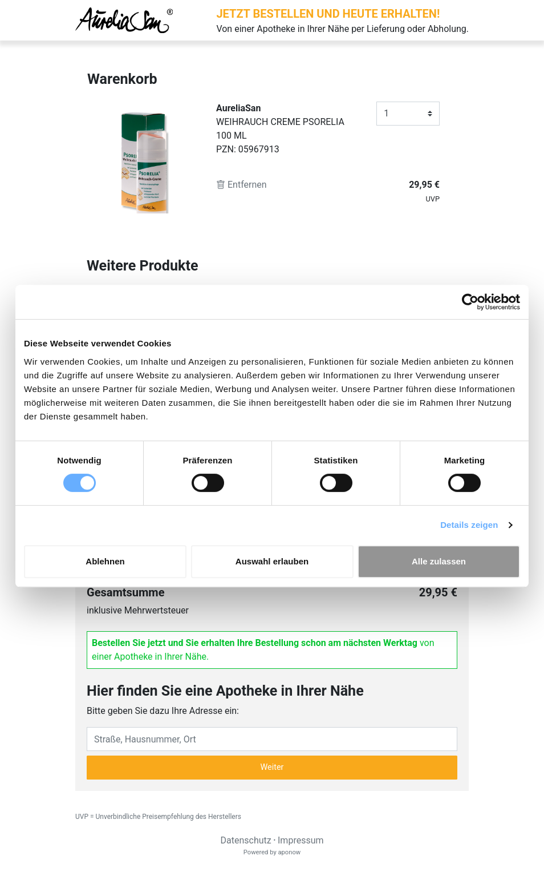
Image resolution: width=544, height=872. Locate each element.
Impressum (301, 840)
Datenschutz (245, 840)
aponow (289, 852)
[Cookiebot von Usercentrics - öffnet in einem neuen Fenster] (470, 301)
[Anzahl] (408, 114)
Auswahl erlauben (272, 561)
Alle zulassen (439, 561)
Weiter (272, 767)
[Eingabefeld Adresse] (272, 739)
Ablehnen (105, 561)
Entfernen (241, 184)
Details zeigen (469, 525)
